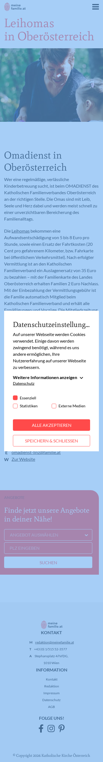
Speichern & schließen (51, 440)
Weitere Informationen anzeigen (45, 377)
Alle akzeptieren (51, 425)
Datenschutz (23, 383)
